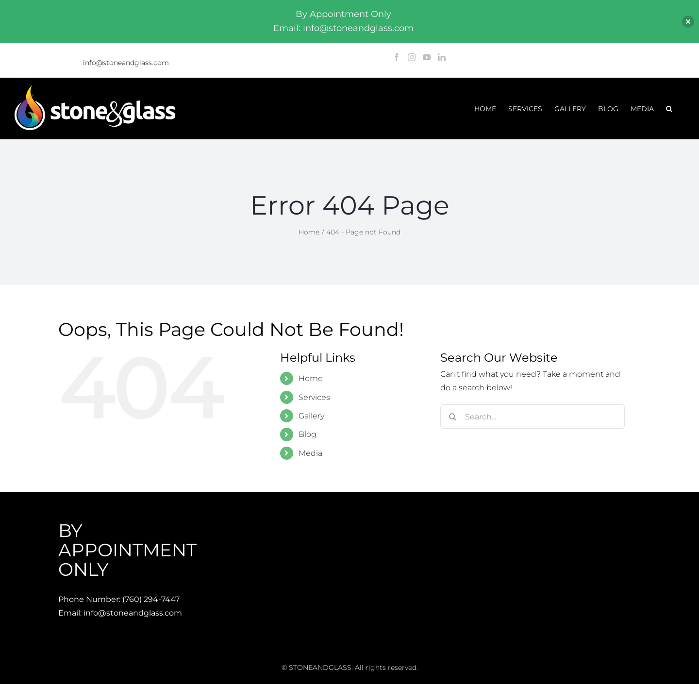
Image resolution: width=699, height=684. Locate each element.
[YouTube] (427, 57)
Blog (307, 434)
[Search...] (532, 416)
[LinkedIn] (442, 57)
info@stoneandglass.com (126, 62)
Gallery (311, 415)
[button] (669, 108)
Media (310, 453)
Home (311, 378)
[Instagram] (412, 57)
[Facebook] (396, 57)
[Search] (452, 416)
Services (314, 397)
